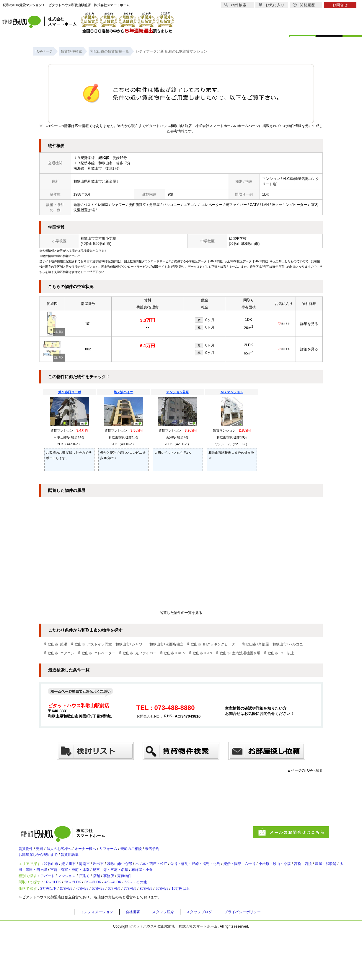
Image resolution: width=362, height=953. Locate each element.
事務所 (127, 889)
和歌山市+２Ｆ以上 (279, 653)
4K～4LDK (135, 898)
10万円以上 (216, 908)
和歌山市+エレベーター (96, 653)
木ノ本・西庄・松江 (177, 871)
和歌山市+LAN (200, 653)
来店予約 (179, 851)
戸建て (97, 889)
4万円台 (94, 908)
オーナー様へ (99, 851)
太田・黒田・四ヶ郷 (95, 879)
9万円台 (193, 908)
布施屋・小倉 (227, 879)
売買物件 (146, 889)
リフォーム (126, 851)
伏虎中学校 (238, 238)
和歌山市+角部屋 (255, 644)
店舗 (112, 889)
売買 (44, 851)
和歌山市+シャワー (130, 644)
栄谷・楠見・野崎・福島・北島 (229, 871)
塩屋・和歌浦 (59, 879)
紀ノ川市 (77, 871)
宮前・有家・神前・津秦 (141, 879)
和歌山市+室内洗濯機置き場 (238, 653)
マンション (75, 889)
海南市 (97, 871)
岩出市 (114, 871)
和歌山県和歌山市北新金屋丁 (97, 181)
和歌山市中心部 (139, 871)
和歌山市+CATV (172, 653)
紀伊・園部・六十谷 (281, 871)
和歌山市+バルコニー (289, 644)
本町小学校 (107, 238)
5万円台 (114, 908)
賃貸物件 (27, 851)
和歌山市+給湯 (55, 644)
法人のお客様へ (67, 851)
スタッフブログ (209, 933)
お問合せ (340, 5)
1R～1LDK (58, 898)
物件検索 (235, 5)
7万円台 (154, 908)
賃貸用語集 (79, 859)
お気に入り (271, 5)
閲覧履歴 (304, 5)
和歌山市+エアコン (59, 653)
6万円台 (134, 908)
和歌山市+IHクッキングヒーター (213, 644)
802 (88, 349)
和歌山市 (56, 871)
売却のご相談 (153, 851)
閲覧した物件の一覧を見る (181, 613)
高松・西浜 (32, 879)
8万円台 (173, 908)
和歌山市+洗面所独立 (166, 644)
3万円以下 (53, 908)
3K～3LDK (110, 898)
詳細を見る (309, 324)
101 (88, 324)
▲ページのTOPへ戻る (305, 770)
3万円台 (75, 908)
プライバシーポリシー (257, 933)
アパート (52, 889)
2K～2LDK (84, 898)
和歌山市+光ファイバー (137, 653)
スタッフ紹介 (170, 933)
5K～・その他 (164, 898)
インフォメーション (99, 933)
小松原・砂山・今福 (323, 871)
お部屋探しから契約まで (41, 859)
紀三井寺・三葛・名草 (189, 879)
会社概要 (138, 933)
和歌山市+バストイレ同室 (91, 644)
